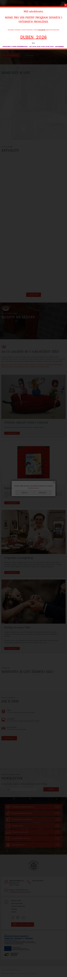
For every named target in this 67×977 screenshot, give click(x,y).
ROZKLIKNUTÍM (41, 30)
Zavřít (62, 5)
